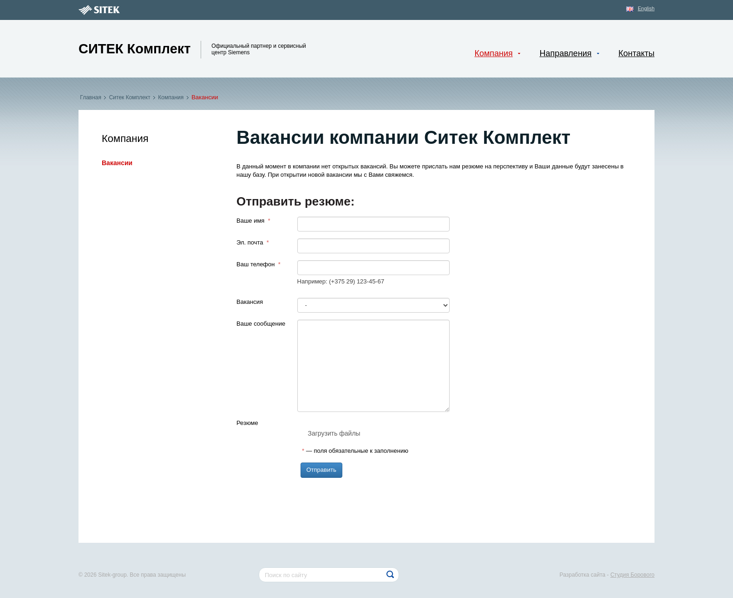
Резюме (247, 422)
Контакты (636, 53)
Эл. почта (252, 242)
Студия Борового (632, 575)
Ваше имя (253, 220)
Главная (91, 97)
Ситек (135, 48)
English (646, 8)
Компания (171, 97)
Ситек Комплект (129, 97)
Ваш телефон (258, 264)
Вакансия (249, 301)
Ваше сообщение (260, 323)
